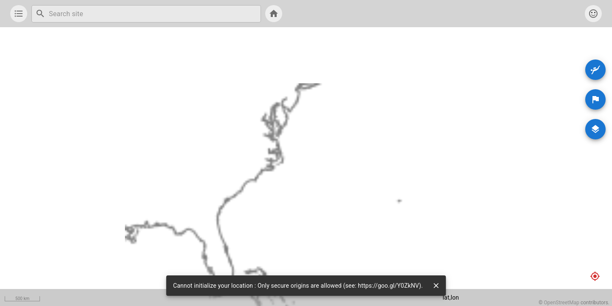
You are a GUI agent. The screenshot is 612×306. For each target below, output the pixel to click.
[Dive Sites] (595, 70)
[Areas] (595, 99)
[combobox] (153, 14)
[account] (593, 13)
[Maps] (595, 129)
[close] (436, 285)
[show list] (18, 13)
